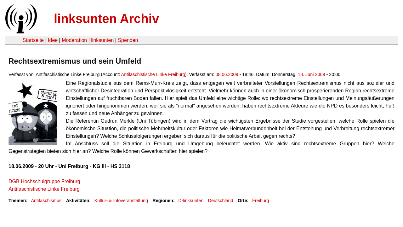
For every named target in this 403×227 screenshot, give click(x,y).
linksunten (102, 40)
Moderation (74, 40)
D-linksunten (190, 200)
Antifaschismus (46, 200)
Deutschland (220, 200)
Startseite (33, 40)
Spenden (128, 40)
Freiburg (260, 200)
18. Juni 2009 (311, 74)
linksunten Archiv (106, 19)
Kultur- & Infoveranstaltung (121, 200)
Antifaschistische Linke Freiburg (153, 74)
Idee (53, 40)
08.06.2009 (226, 74)
